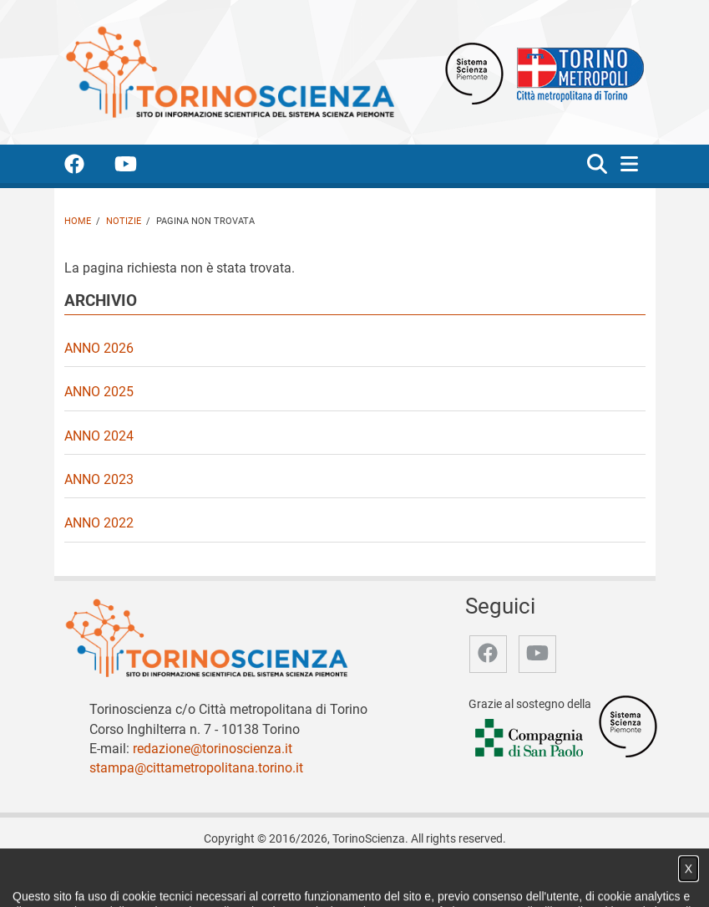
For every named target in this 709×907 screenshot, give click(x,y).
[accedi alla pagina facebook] (87, 167)
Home (77, 221)
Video (275, 876)
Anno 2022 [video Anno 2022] (99, 523)
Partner (321, 876)
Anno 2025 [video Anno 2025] (99, 392)
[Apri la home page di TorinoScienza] (229, 71)
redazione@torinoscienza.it (212, 749)
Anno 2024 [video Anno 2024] (99, 436)
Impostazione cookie (546, 876)
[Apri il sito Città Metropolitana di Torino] (576, 72)
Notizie (123, 221)
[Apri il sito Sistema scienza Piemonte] (474, 72)
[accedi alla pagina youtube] (139, 167)
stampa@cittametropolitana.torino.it (196, 768)
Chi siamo (177, 876)
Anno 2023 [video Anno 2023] (99, 479)
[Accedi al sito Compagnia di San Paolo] (530, 738)
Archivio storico (392, 876)
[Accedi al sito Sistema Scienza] (628, 726)
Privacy (462, 876)
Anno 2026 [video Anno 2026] (99, 348)
